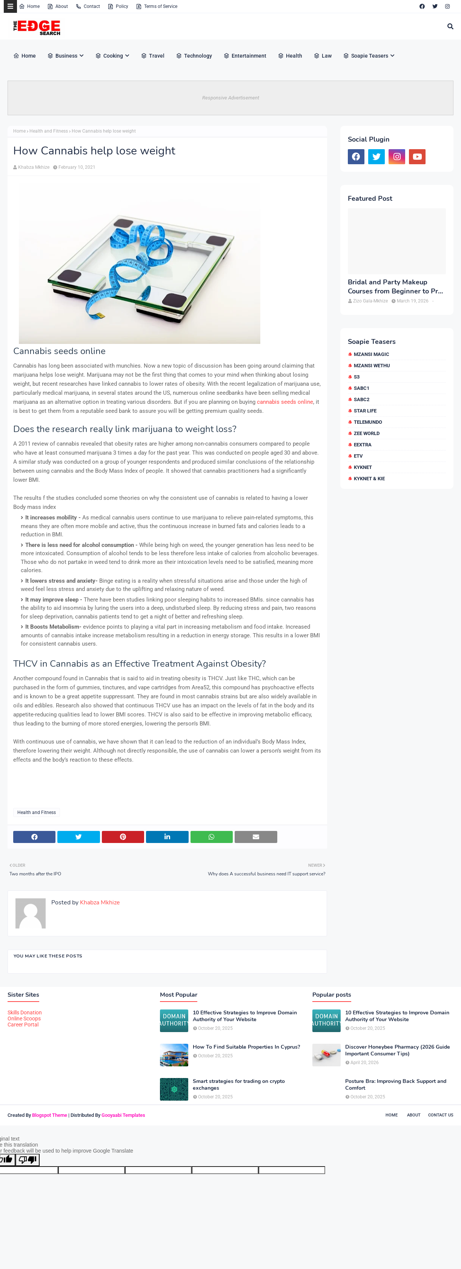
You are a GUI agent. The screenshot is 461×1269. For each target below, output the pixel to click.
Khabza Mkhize (33, 167)
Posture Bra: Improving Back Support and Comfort (395, 1085)
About (57, 6)
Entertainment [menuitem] (244, 56)
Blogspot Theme (49, 1115)
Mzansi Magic (371, 354)
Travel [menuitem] (152, 56)
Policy (118, 6)
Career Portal (23, 1025)
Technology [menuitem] (194, 56)
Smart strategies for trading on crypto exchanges (239, 1085)
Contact (87, 6)
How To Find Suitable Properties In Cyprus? (246, 1047)
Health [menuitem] (290, 56)
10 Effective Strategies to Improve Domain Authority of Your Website (245, 1016)
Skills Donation (25, 1012)
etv (358, 456)
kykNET (363, 467)
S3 (357, 377)
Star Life (365, 411)
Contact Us (440, 1115)
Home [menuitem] (24, 56)
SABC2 (361, 399)
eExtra (363, 444)
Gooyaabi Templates (123, 1115)
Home (29, 6)
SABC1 (361, 388)
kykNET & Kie (369, 478)
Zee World (367, 433)
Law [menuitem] (322, 56)
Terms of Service (156, 6)
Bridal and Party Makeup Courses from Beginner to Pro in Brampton (395, 287)
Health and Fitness (48, 131)
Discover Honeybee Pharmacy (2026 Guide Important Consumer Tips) (397, 1050)
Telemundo (368, 422)
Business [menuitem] (62, 56)
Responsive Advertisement (230, 98)
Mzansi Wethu (372, 365)
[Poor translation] (27, 1160)
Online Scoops (24, 1019)
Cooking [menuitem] (109, 56)
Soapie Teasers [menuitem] (365, 56)
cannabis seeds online (285, 402)
